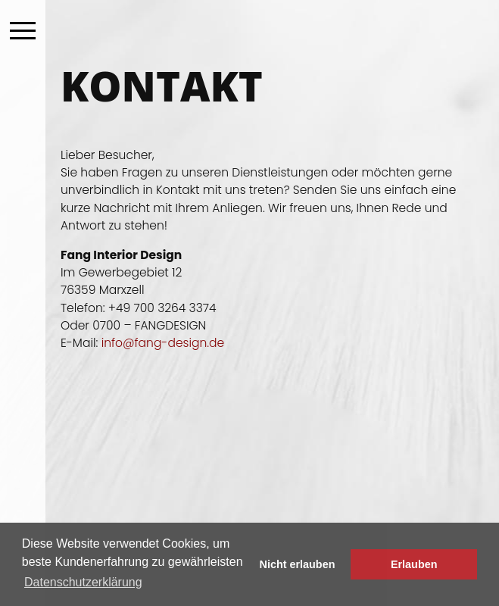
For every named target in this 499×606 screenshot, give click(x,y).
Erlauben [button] (414, 564)
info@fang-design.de (163, 343)
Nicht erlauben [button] (297, 564)
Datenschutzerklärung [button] (83, 582)
